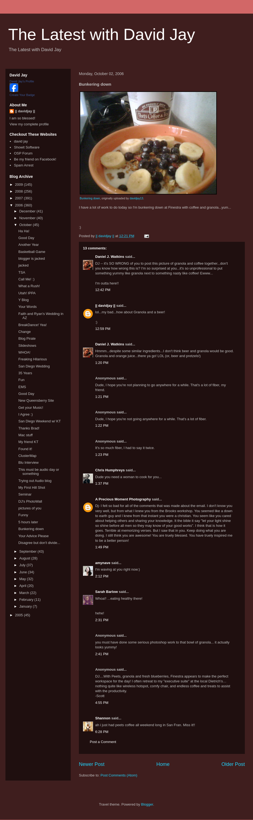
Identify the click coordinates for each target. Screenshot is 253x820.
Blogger (147, 804)
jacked (23, 265)
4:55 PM (101, 703)
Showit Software (26, 147)
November (28, 218)
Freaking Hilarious (32, 359)
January (26, 606)
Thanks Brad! (28, 428)
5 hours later (28, 522)
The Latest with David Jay (101, 34)
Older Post (233, 764)
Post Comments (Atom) (119, 775)
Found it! (25, 449)
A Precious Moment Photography (123, 499)
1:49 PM (101, 547)
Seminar (24, 494)
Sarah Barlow (106, 592)
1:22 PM (101, 425)
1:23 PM (101, 455)
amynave (102, 563)
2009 (19, 184)
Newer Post (91, 764)
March (24, 593)
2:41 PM (101, 654)
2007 (19, 198)
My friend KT (28, 442)
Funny (23, 515)
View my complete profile (29, 124)
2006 (19, 205)
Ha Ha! (23, 231)
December (28, 211)
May (23, 579)
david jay (21, 141)
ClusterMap (27, 456)
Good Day (26, 238)
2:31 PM (101, 620)
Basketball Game (31, 252)
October (26, 225)
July (23, 565)
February (27, 600)
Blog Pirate (27, 338)
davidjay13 (136, 198)
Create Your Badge (22, 95)
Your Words (27, 307)
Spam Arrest (23, 165)
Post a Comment (103, 742)
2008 (19, 191)
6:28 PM (101, 732)
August (25, 558)
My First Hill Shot (31, 487)
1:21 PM (101, 397)
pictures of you (29, 508)
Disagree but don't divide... (39, 543)
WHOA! (24, 352)
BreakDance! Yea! (32, 325)
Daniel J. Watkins (109, 257)
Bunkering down (90, 198)
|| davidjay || (105, 306)
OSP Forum (23, 153)
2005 (19, 615)
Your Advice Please (33, 536)
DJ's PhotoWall (30, 501)
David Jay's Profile (22, 81)
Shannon (102, 718)
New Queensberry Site (36, 400)
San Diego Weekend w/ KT (39, 421)
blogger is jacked (31, 258)
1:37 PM (101, 483)
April (23, 586)
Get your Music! (30, 408)
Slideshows (27, 346)
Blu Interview (28, 462)
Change (24, 332)
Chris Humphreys (110, 470)
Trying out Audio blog (34, 481)
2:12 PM (101, 576)
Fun (21, 380)
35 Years (25, 373)
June (23, 572)
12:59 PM (102, 329)
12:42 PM (102, 290)
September (28, 551)
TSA (21, 272)
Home (163, 764)
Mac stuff (25, 435)
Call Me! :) (26, 279)
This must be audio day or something (38, 472)
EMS (22, 387)
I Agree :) (25, 414)
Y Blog (23, 300)
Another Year (28, 245)
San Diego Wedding (34, 366)
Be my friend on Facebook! (35, 159)
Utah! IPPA (26, 293)
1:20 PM (101, 363)
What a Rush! (29, 286)
